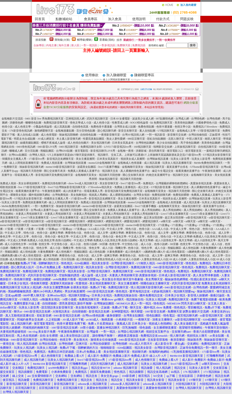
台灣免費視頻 (60, 194)
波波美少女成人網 (143, 118)
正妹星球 (214, 134)
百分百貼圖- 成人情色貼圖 (43, 259)
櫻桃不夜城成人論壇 (53, 142)
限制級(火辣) (62, 39)
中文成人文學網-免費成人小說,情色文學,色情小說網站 (39, 240)
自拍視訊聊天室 (207, 146)
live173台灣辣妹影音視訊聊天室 (67, 187)
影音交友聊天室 (127, 130)
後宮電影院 (81, 150)
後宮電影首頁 (193, 150)
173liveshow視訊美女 (100, 187)
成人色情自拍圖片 (78, 142)
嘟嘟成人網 (16, 150)
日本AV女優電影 (120, 118)
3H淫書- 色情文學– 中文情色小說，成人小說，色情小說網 (62, 244)
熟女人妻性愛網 (116, 138)
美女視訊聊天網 (100, 142)
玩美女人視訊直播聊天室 (177, 162)
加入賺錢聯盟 (116, 75)
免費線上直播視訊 (125, 187)
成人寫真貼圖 (62, 126)
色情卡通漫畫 (164, 126)
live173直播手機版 (109, 166)
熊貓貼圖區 (47, 150)
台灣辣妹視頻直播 (75, 162)
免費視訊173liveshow (205, 126)
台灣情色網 (198, 118)
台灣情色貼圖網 (145, 142)
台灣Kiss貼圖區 (18, 154)
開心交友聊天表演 (54, 170)
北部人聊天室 (176, 138)
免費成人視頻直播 (52, 162)
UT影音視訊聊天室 (209, 130)
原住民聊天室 (157, 150)
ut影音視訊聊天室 (196, 217)
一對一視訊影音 (155, 134)
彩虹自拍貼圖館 (156, 138)
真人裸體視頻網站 (120, 194)
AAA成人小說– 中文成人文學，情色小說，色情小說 (119, 229)
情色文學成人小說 (80, 122)
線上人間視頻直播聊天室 (116, 79)
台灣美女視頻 (142, 194)
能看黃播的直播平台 (188, 170)
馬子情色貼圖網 (189, 142)
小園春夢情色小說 (206, 122)
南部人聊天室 (213, 138)
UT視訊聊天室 (166, 130)
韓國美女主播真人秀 (14, 158)
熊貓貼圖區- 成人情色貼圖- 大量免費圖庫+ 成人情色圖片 (38, 251)
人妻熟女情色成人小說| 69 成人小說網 (116, 259)
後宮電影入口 (175, 150)
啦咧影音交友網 (162, 146)
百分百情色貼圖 (85, 130)
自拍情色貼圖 (88, 134)
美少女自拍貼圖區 (167, 142)
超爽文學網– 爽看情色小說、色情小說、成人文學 (79, 232)
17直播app (52, 229)
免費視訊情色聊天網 (54, 183)
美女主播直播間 (85, 158)
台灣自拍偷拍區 (197, 134)
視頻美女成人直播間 (133, 158)
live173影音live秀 (131, 183)
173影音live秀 (193, 154)
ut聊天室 (166, 221)
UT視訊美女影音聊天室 (217, 154)
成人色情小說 (102, 122)
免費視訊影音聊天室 (56, 122)
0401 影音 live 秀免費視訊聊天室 (44, 118)
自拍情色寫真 (80, 126)
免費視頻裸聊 (181, 194)
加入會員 (114, 19)
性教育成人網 (120, 122)
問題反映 (187, 19)
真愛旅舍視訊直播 (201, 183)
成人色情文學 (23, 126)
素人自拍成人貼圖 (28, 134)
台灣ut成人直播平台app (44, 210)
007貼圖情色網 (164, 118)
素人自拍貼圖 (147, 130)
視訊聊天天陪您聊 (31, 170)
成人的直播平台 (72, 191)
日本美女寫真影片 (107, 158)
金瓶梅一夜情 (125, 150)
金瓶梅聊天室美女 (132, 166)
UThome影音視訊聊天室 (204, 166)
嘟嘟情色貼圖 (33, 122)
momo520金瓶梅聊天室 (101, 162)
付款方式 (162, 19)
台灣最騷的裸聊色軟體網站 (172, 183)
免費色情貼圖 (146, 126)
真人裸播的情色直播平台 (135, 170)
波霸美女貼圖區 (86, 166)
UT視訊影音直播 (161, 187)
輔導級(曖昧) (84, 39)
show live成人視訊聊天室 (82, 183)
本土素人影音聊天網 (68, 138)
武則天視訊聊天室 (97, 118)
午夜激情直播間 (211, 170)
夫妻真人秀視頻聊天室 (29, 213)
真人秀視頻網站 (151, 210)
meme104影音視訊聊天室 (60, 166)
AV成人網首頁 (46, 138)
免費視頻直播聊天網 (35, 202)
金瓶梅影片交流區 (12, 118)
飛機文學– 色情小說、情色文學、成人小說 (35, 247)
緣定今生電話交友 (162, 170)
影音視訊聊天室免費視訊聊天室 (54, 174)
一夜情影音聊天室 (109, 134)
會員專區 (90, 19)
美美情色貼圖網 (184, 122)
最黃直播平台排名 (177, 166)
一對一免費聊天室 (43, 206)
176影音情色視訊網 (20, 130)
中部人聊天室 (194, 138)
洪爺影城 (141, 150)
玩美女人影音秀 (180, 158)
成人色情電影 (49, 134)
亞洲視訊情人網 (75, 118)
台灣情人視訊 (37, 154)
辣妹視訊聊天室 (155, 166)
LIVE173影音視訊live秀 (118, 146)
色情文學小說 (183, 126)
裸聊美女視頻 (18, 194)
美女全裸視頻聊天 (29, 183)
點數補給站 (64, 19)
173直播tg (163, 225)
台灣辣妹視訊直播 (157, 158)
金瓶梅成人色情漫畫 (130, 162)
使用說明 (139, 19)
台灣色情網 (213, 118)
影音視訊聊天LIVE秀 (102, 150)
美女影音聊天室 (109, 183)
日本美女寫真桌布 (123, 142)
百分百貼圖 (31, 150)
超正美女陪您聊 (90, 217)
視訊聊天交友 (110, 170)
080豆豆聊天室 (136, 138)
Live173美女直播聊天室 (174, 213)
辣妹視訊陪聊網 (68, 134)
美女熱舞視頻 (79, 194)
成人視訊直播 (152, 162)
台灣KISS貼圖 (64, 150)
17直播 (9, 229)
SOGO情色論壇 (139, 122)
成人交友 (143, 187)
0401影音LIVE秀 (47, 146)
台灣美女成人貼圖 (125, 126)
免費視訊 (148, 183)
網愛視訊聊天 (77, 221)
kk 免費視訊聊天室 (161, 122)
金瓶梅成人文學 (186, 130)
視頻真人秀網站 (98, 194)
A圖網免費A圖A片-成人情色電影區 (164, 251)
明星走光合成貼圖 (24, 138)
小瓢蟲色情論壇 (42, 126)
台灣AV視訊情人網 (133, 134)
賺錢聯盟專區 (144, 75)
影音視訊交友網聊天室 (60, 158)
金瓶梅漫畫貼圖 (64, 130)
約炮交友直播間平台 (158, 174)
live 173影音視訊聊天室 (32, 187)
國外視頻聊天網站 (39, 194)
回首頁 (40, 19)
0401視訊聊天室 (68, 146)
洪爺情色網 (16, 122)
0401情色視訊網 (26, 146)
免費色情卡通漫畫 (101, 126)
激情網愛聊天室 (43, 130)
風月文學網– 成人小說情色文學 (158, 240)
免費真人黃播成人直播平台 (84, 170)
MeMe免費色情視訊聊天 (208, 162)
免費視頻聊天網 (161, 194)
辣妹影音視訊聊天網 (31, 166)
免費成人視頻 (8, 183)
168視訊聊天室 (142, 146)
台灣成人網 (182, 118)
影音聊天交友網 (176, 134)
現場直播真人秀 (24, 174)
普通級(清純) (107, 39)
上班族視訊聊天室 (185, 146)
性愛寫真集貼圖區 (93, 138)
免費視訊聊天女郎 (91, 146)
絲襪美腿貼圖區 (29, 142)
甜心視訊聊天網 (106, 130)
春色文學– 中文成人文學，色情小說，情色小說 (28, 236)
